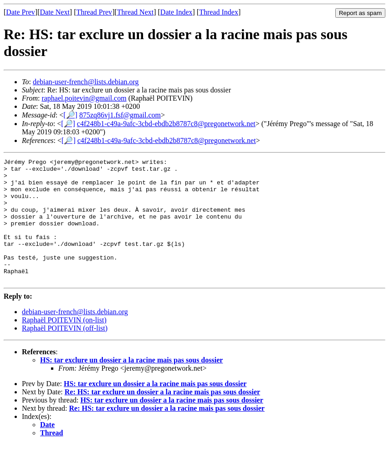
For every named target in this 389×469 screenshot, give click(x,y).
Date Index (176, 12)
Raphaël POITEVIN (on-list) (64, 344)
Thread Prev (94, 12)
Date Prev (20, 12)
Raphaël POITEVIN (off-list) (64, 353)
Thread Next (135, 12)
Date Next (55, 12)
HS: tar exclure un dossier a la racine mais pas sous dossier (131, 384)
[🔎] (70, 115)
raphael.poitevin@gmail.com (83, 98)
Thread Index (218, 12)
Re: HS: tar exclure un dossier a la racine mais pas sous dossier (162, 416)
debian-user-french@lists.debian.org (86, 82)
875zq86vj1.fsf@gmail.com (120, 115)
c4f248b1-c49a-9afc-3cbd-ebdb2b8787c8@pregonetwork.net (166, 123)
